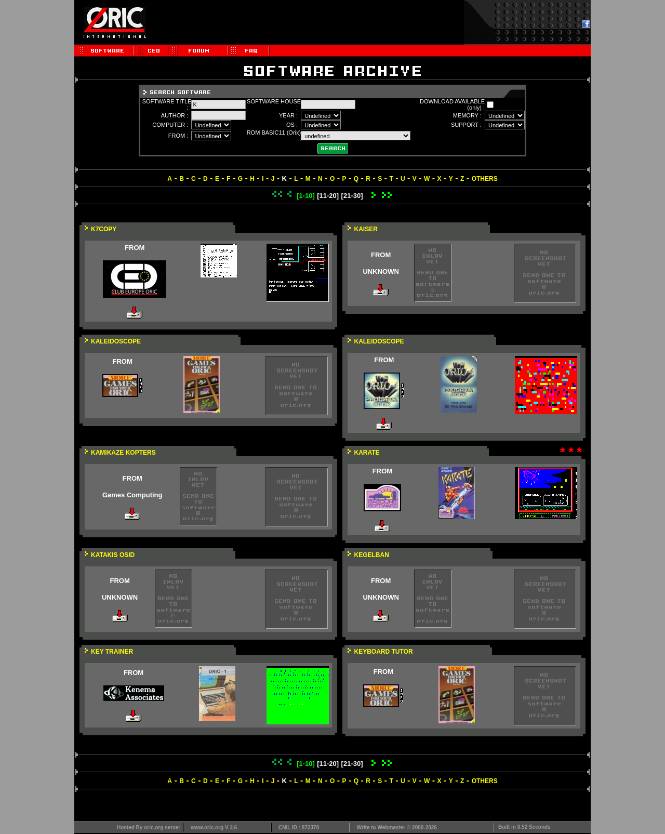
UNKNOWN (380, 271)
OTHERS (485, 178)
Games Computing (132, 495)
